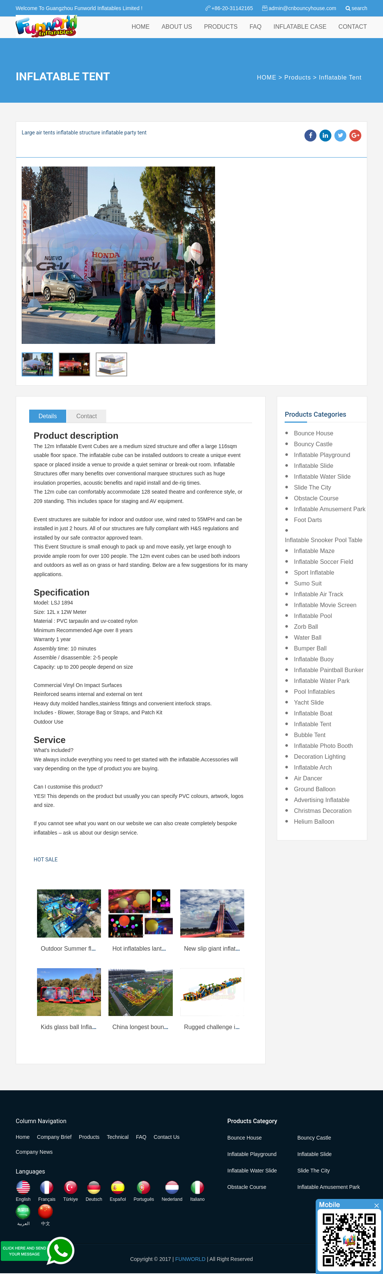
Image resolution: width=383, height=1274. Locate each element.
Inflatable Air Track (318, 594)
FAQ (255, 33)
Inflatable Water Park (322, 681)
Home (23, 1137)
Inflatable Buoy (314, 659)
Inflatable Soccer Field (323, 562)
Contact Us (167, 1137)
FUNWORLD (190, 1259)
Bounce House (313, 433)
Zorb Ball (306, 627)
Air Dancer (308, 778)
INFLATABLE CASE (300, 33)
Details (48, 416)
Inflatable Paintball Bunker (329, 670)
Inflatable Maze (314, 551)
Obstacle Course (316, 498)
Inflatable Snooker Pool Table (323, 540)
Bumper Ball (310, 648)
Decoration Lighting (320, 756)
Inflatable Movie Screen (325, 605)
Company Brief (54, 1137)
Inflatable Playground (322, 455)
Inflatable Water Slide (322, 476)
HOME (141, 33)
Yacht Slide (309, 702)
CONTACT (352, 33)
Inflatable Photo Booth (323, 746)
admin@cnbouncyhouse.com (302, 8)
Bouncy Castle (313, 444)
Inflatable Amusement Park (329, 509)
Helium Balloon (314, 821)
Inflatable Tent (340, 77)
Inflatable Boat (313, 713)
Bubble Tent (309, 735)
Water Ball (307, 637)
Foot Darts (308, 520)
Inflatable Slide (313, 466)
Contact (86, 416)
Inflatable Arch (313, 767)
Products (297, 77)
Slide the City (312, 487)
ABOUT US (177, 33)
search (359, 8)
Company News (34, 1152)
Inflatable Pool (313, 616)
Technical (118, 1137)
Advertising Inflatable (322, 800)
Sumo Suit (308, 583)
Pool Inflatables (314, 692)
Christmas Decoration (323, 811)
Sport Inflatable (314, 572)
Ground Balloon (314, 789)
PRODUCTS (221, 33)
